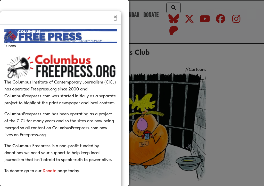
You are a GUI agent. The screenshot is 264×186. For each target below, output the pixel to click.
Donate (57, 182)
